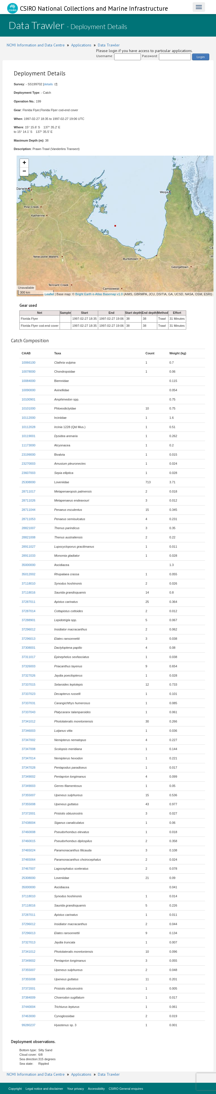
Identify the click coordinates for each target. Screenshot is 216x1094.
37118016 (28, 592)
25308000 (28, 482)
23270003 (28, 463)
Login (201, 57)
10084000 (28, 380)
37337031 (28, 703)
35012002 (28, 574)
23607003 (28, 473)
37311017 (28, 657)
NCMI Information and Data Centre (36, 45)
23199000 (28, 454)
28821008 (28, 537)
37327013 (28, 942)
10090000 (28, 390)
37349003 (28, 785)
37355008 (28, 804)
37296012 (28, 629)
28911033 (28, 555)
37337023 (28, 693)
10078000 (28, 371)
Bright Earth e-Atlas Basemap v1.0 (99, 294)
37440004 (28, 1006)
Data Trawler (109, 45)
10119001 (28, 436)
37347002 (28, 740)
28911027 (28, 546)
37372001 (28, 813)
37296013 (28, 638)
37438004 (28, 822)
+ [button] (24, 163)
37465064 (28, 859)
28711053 (28, 519)
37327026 (28, 675)
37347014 (28, 758)
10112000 (28, 417)
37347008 (28, 749)
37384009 (28, 997)
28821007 (28, 528)
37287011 (28, 601)
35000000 (28, 565)
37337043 (28, 712)
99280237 (28, 1025)
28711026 (28, 500)
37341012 (28, 721)
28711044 (28, 509)
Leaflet (49, 294)
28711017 (28, 491)
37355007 (28, 795)
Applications (81, 45)
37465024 (28, 850)
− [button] (24, 171)
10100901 (28, 399)
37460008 (28, 832)
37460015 (28, 841)
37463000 (28, 1016)
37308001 (28, 647)
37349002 (28, 776)
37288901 (28, 620)
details (48, 84)
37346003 (28, 730)
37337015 (28, 684)
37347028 (28, 767)
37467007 (28, 868)
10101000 (28, 408)
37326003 (28, 666)
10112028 (28, 427)
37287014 (28, 611)
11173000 (28, 445)
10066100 (28, 362)
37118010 (28, 583)
